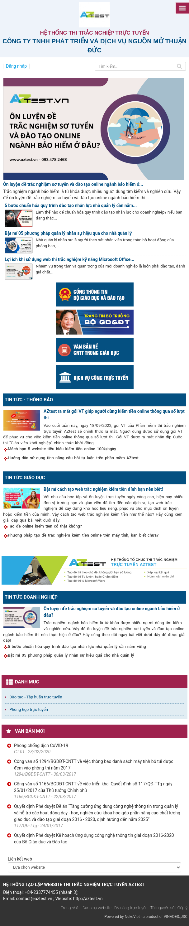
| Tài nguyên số (161, 907)
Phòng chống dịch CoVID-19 (41, 745)
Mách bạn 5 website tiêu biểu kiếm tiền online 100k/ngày (62, 448)
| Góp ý (181, 907)
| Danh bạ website (96, 907)
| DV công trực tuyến (129, 907)
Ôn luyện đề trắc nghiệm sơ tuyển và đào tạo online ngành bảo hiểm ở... (73, 184)
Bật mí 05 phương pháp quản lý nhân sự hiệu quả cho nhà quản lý (68, 233)
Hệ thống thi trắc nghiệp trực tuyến (94, 33)
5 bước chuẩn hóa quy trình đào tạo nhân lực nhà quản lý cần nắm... (71, 205)
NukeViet (132, 916)
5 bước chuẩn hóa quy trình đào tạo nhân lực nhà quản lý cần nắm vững (77, 646)
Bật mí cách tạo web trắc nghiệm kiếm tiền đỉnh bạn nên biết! (103, 489)
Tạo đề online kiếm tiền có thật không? (45, 526)
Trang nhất (70, 907)
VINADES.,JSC (175, 916)
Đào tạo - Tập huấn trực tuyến (35, 697)
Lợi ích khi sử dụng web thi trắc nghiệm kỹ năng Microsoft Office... (69, 259)
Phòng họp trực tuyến (28, 709)
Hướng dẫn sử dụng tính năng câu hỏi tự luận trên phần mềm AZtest (73, 458)
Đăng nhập (16, 66)
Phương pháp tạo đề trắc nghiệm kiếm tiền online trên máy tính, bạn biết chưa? (83, 535)
